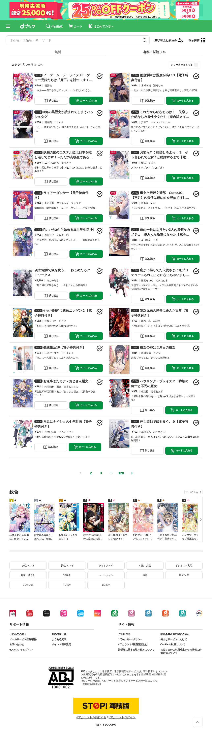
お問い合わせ (16, 644)
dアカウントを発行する (91, 717)
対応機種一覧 (59, 634)
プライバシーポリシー (130, 639)
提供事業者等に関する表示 (174, 634)
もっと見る (192, 492)
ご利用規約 (124, 634)
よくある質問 (59, 639)
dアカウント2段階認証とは (133, 644)
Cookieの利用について (172, 644)
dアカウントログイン (21, 649)
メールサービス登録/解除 (23, 639)
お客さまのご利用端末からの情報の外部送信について (181, 651)
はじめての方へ (17, 634)
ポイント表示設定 (61, 644)
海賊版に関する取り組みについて (136, 649)
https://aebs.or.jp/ (92, 683)
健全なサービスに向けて (173, 639)
